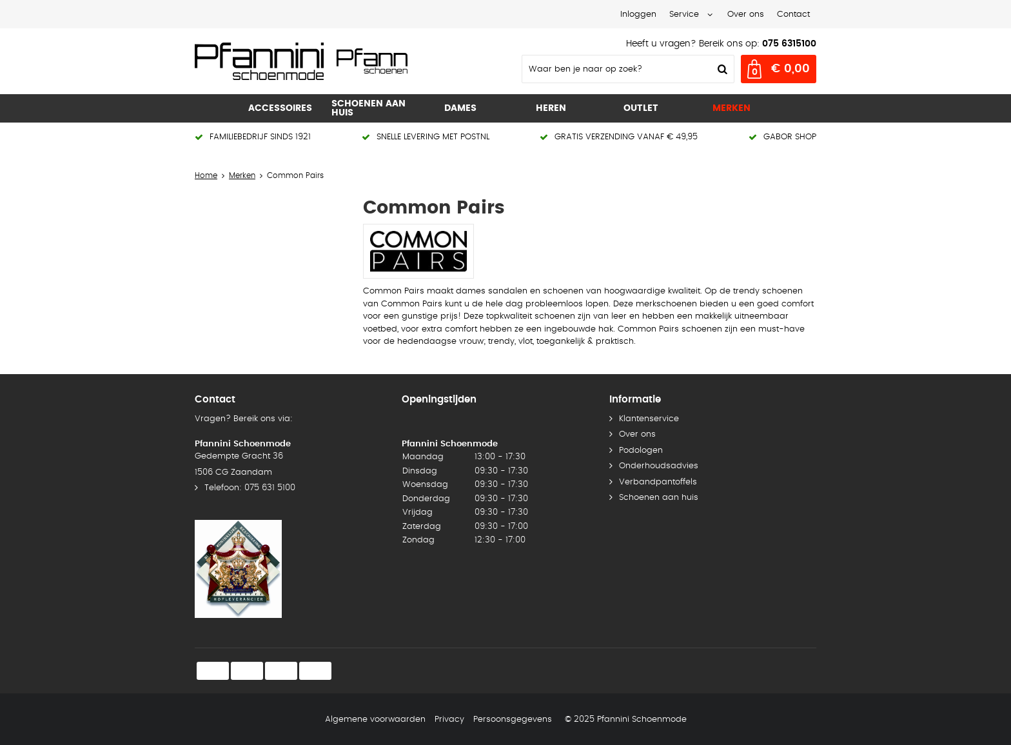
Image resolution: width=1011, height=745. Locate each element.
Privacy (449, 719)
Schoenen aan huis (658, 497)
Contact (793, 14)
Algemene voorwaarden (375, 719)
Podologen (641, 450)
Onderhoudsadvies (658, 466)
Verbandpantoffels (658, 482)
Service (684, 14)
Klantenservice (649, 419)
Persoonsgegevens (512, 719)
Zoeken (721, 69)
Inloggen (638, 14)
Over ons (745, 14)
